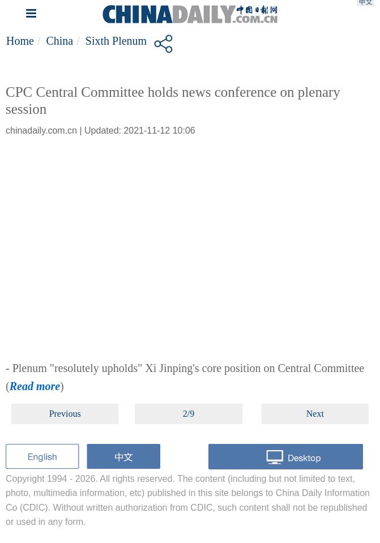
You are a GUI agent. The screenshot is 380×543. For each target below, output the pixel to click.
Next (315, 413)
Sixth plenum (116, 41)
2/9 (188, 413)
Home (20, 41)
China (59, 41)
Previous (65, 413)
